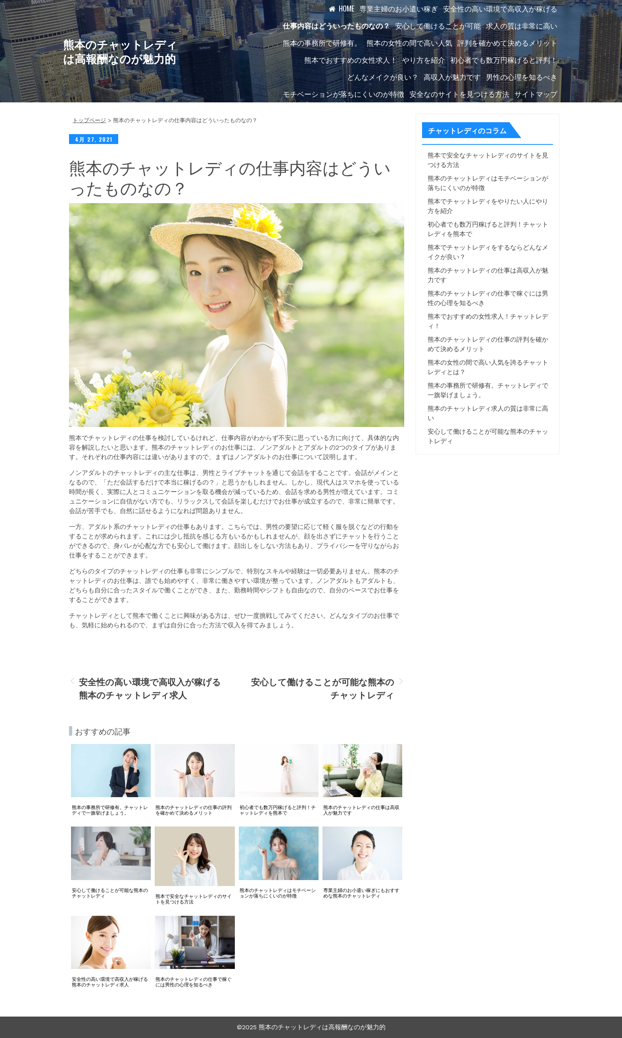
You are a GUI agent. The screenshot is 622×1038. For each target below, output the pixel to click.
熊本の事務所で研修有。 (322, 42)
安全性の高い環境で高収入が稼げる (500, 8)
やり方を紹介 (423, 59)
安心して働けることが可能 (438, 25)
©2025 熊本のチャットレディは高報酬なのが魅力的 (311, 1027)
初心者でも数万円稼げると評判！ (503, 59)
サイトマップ (535, 93)
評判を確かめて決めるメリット (507, 42)
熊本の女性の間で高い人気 (409, 42)
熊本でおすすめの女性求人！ (350, 59)
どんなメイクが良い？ (383, 76)
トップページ (89, 120)
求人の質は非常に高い (521, 25)
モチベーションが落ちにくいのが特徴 (343, 93)
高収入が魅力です (452, 76)
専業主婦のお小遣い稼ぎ (398, 8)
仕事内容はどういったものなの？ (336, 25)
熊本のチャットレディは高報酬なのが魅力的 (120, 51)
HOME (346, 8)
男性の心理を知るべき (521, 76)
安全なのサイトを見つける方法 (459, 93)
